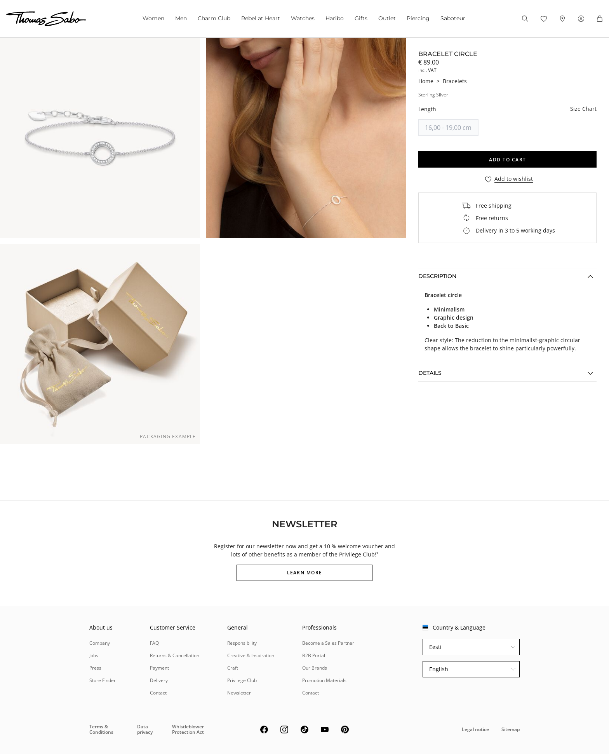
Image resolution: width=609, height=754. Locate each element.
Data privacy (145, 729)
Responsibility (242, 643)
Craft (232, 668)
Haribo (334, 18)
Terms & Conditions (101, 729)
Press (95, 668)
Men (181, 18)
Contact (158, 692)
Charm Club (214, 18)
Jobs (93, 655)
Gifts (361, 18)
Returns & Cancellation (174, 655)
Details (430, 372)
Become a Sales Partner (328, 643)
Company (99, 643)
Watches (303, 18)
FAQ (154, 643)
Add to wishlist (513, 179)
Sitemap (510, 729)
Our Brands (314, 668)
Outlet (387, 18)
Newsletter (239, 692)
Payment (159, 668)
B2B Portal (313, 655)
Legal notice (475, 729)
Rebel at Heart (260, 18)
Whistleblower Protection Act (188, 729)
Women (153, 18)
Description (437, 276)
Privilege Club (242, 680)
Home (425, 81)
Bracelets (455, 81)
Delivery (159, 680)
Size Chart (583, 108)
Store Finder (102, 680)
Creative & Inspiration (250, 655)
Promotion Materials (324, 680)
